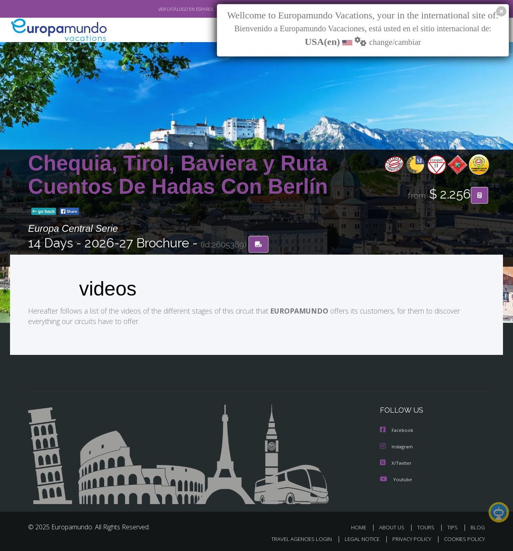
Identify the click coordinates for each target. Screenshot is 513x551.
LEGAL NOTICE (357, 538)
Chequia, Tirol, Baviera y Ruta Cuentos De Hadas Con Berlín (178, 174)
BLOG (478, 526)
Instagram (397, 446)
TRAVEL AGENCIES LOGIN (294, 538)
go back (43, 211)
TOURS (427, 526)
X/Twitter (396, 462)
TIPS (453, 526)
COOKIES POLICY (462, 538)
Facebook (397, 430)
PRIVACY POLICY (408, 538)
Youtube (396, 478)
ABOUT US (394, 526)
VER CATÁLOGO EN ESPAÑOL (168, 9)
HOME (362, 526)
